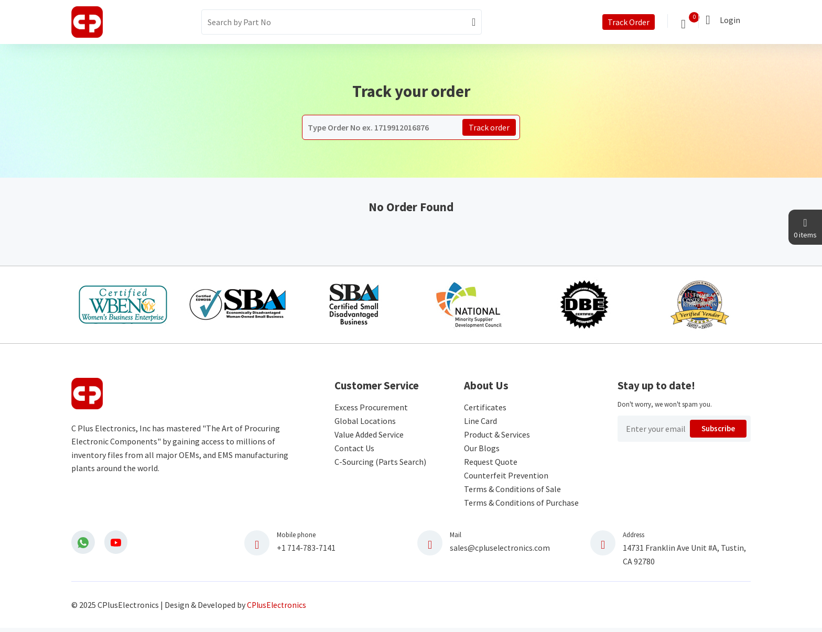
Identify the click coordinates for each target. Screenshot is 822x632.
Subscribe (718, 432)
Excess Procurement (371, 410)
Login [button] (730, 20)
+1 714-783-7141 (306, 550)
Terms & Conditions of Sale (512, 491)
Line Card (480, 423)
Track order (489, 127)
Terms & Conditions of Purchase (521, 505)
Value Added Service (369, 437)
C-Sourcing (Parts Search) (380, 464)
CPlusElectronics (277, 607)
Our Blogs (482, 450)
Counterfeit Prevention (506, 478)
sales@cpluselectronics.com (501, 550)
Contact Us (354, 450)
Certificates (485, 410)
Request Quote (490, 464)
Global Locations (365, 423)
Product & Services (497, 437)
